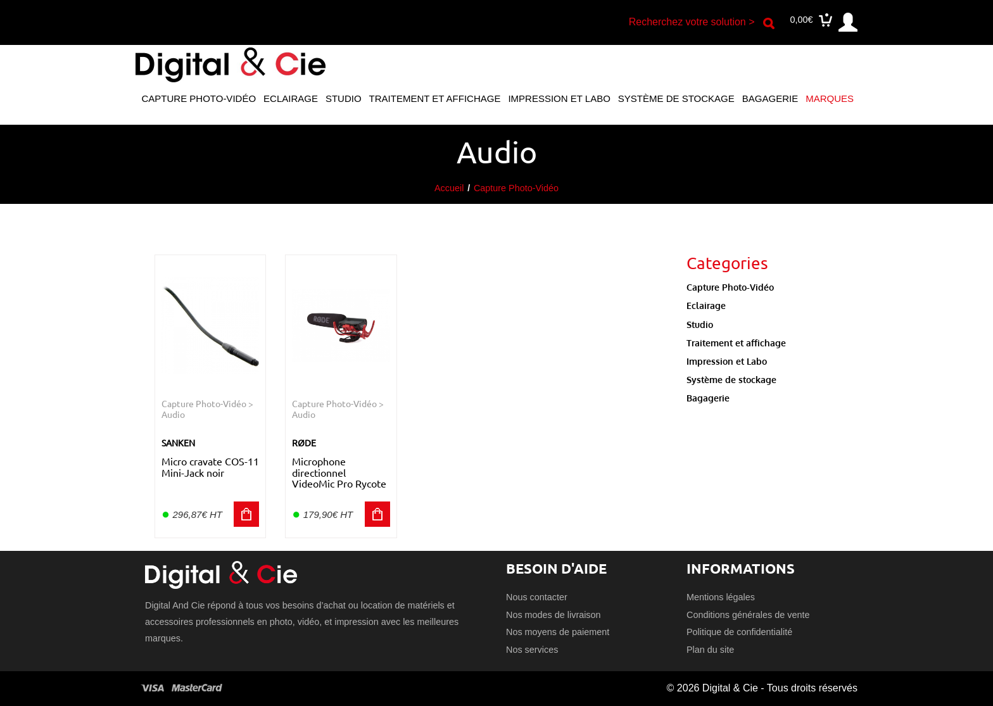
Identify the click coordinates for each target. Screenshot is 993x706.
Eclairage (290, 98)
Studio (344, 98)
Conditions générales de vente (747, 615)
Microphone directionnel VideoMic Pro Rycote (339, 472)
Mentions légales (720, 597)
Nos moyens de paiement (557, 632)
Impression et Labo (559, 98)
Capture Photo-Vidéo (198, 98)
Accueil (449, 188)
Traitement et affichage (435, 98)
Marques (830, 98)
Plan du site (710, 650)
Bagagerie (770, 98)
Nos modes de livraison (553, 615)
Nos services (532, 650)
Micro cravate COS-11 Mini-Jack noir (210, 467)
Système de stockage (676, 98)
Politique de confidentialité (739, 632)
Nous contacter (536, 597)
